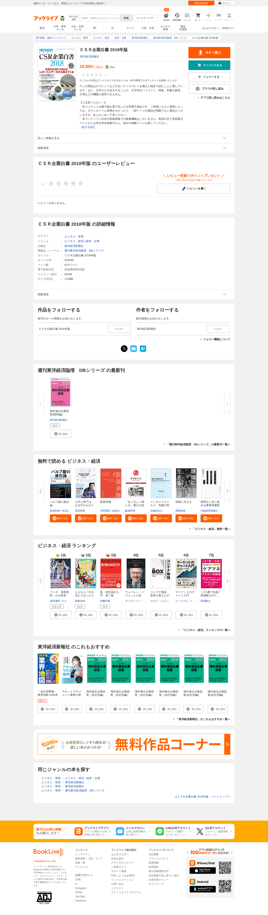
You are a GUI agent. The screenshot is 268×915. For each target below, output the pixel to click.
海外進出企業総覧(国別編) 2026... (59, 414)
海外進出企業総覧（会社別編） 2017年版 (121, 695)
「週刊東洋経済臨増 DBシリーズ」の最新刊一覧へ (198, 444)
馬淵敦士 (206, 601)
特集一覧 (80, 862)
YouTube (80, 896)
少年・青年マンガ (60, 28)
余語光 (116, 510)
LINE (78, 879)
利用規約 (154, 866)
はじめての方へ (210, 28)
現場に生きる (183, 501)
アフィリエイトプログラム (126, 892)
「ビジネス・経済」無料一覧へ (211, 528)
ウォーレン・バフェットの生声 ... (134, 595)
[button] (60, 434)
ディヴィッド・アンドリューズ (142, 601)
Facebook (80, 900)
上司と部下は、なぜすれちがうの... (84, 505)
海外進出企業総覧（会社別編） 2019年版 (97, 695)
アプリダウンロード (122, 862)
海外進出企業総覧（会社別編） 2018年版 (146, 695)
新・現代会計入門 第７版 (109, 593)
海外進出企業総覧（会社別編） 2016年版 (170, 695)
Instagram (80, 888)
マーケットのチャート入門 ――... (185, 595)
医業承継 (105, 501)
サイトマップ (156, 883)
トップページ (82, 854)
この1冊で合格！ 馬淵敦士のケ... (212, 593)
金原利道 (55, 510)
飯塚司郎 (130, 510)
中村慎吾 (105, 510)
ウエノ (65, 601)
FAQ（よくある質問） (123, 875)
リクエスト (117, 888)
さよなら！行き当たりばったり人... (84, 595)
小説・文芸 (148, 27)
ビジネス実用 (165, 28)
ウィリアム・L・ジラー (188, 601)
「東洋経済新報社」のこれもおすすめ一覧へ (203, 719)
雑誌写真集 (183, 28)
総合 (42, 27)
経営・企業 (92, 241)
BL (95, 27)
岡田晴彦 (180, 510)
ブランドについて (159, 858)
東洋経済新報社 (89, 56)
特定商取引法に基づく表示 (164, 875)
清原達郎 (55, 601)
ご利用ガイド (227, 28)
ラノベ (130, 27)
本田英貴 (80, 510)
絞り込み (74, 18)
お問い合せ (117, 883)
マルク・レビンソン (161, 601)
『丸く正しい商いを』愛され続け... (134, 505)
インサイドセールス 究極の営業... (159, 505)
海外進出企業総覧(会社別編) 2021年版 (192, 695)
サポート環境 (118, 871)
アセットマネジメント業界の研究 (71, 695)
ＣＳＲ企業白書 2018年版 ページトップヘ (202, 796)
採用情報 (154, 862)
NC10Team (68, 510)
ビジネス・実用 (74, 236)
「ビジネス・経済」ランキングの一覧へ (205, 630)
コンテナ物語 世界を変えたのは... (159, 595)
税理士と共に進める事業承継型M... (210, 505)
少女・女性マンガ (77, 28)
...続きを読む (87, 127)
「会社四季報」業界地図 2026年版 (48, 695)
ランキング (81, 866)
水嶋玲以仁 (156, 510)
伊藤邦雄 (105, 601)
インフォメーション (122, 879)
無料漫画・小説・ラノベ (89, 858)
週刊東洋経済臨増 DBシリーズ (84, 250)
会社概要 (154, 854)
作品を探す (117, 858)
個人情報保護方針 (159, 871)
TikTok (78, 892)
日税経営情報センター (213, 510)
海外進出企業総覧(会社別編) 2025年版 (217, 695)
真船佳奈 (80, 601)
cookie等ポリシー (159, 879)
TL (112, 27)
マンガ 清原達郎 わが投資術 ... (59, 595)
